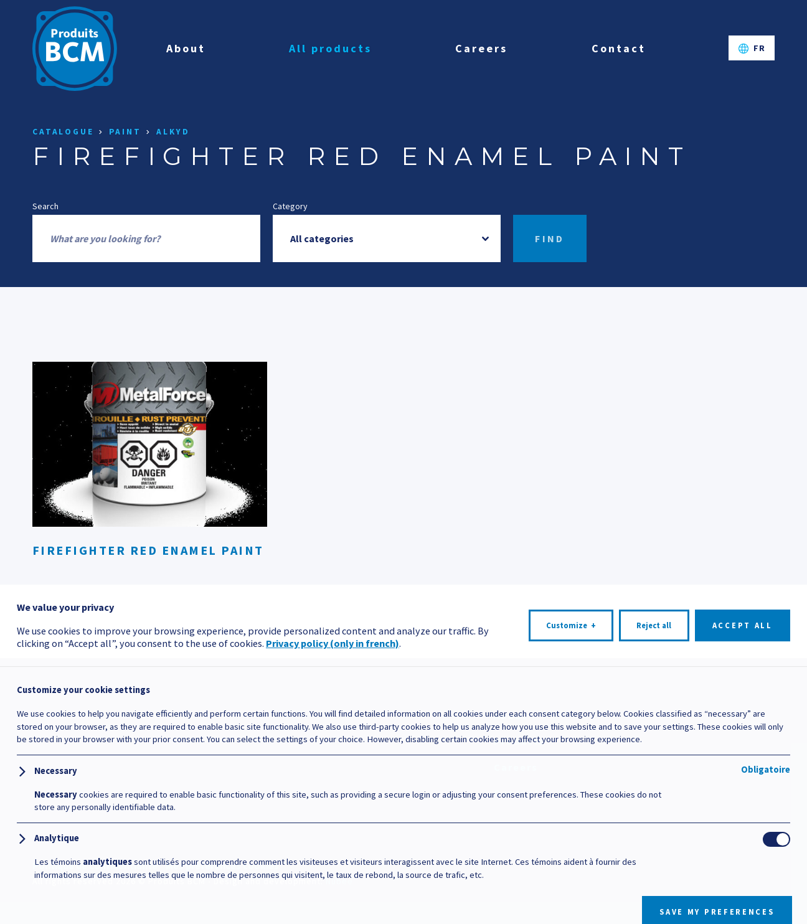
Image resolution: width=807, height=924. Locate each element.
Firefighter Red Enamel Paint (148, 550)
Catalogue (63, 131)
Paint (125, 131)
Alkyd (173, 131)
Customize (571, 880)
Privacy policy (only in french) (332, 898)
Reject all (653, 880)
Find (550, 238)
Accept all (742, 880)
